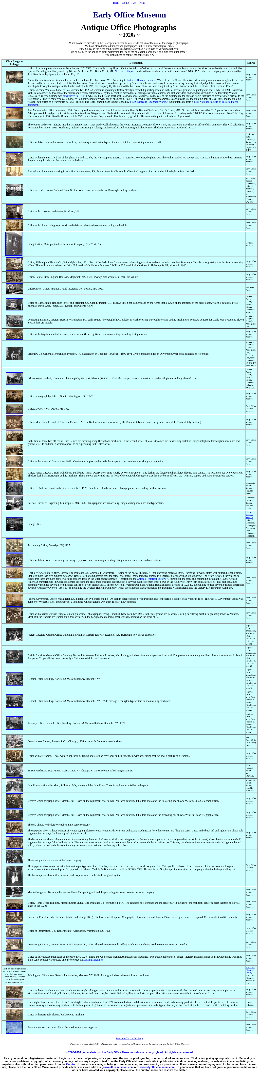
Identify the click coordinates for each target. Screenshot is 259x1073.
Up (134, 2)
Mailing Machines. (93, 959)
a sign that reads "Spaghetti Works (149, 101)
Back (116, 2)
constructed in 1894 (73, 95)
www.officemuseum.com (118, 1067)
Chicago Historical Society (151, 578)
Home (125, 2)
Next (142, 2)
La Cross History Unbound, (141, 80)
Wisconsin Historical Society (250, 970)
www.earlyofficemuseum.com (156, 1067)
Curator (71, 1064)
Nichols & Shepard (125, 71)
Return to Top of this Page (129, 1038)
